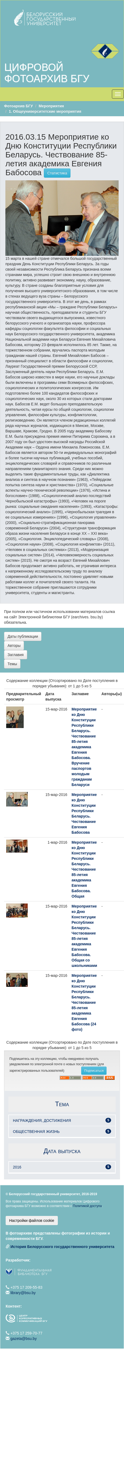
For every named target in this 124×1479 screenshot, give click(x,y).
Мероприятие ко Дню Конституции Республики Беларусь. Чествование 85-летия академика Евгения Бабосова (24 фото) (84, 1002)
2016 (17, 1167)
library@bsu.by (23, 1293)
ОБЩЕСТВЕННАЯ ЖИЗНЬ (36, 1131)
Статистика (57, 173)
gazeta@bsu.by (23, 1338)
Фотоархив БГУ (18, 106)
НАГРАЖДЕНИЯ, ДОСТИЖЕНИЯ (42, 1120)
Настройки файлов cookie (31, 1220)
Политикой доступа (87, 1206)
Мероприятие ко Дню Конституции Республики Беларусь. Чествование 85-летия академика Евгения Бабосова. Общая (84, 869)
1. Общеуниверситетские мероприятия (45, 111)
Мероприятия (51, 106)
